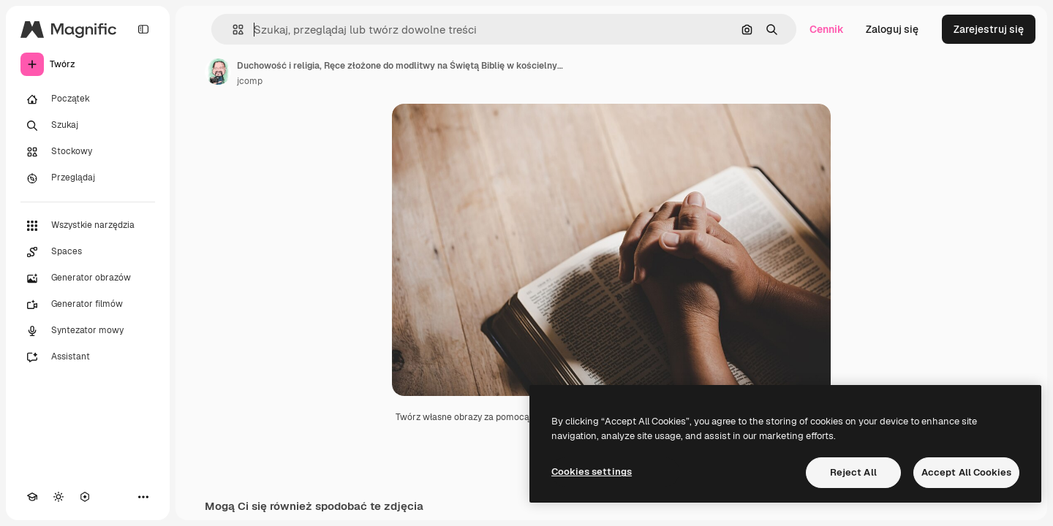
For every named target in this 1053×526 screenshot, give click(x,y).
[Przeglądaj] (87, 178)
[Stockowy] (87, 152)
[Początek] (87, 99)
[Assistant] (87, 357)
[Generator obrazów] (87, 278)
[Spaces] (87, 252)
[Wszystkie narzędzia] (87, 225)
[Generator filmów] (87, 304)
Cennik (826, 29)
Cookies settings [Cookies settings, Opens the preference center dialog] (591, 471)
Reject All (853, 472)
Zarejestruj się (989, 29)
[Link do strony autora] (218, 71)
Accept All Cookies (966, 472)
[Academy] (32, 496)
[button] (232, 29)
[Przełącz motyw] (58, 496)
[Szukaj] (87, 125)
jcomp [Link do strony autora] (250, 81)
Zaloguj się (892, 29)
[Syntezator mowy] (87, 331)
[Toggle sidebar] (143, 29)
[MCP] (85, 496)
